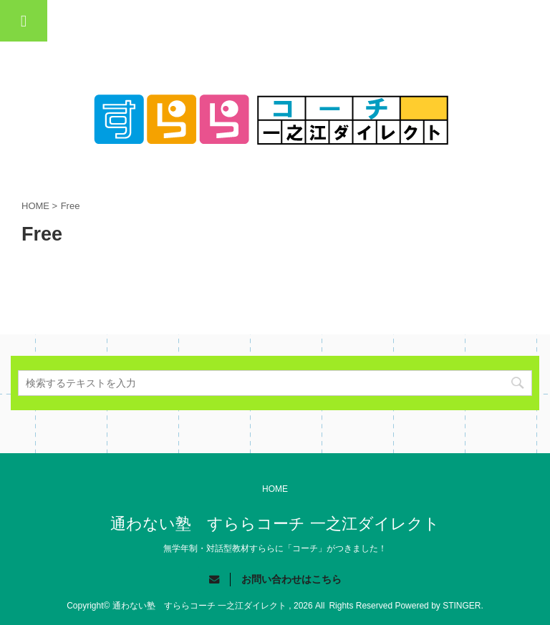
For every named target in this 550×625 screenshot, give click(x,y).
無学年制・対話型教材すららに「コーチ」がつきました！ (275, 548)
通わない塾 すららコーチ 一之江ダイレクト (274, 524)
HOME (275, 489)
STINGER (462, 606)
